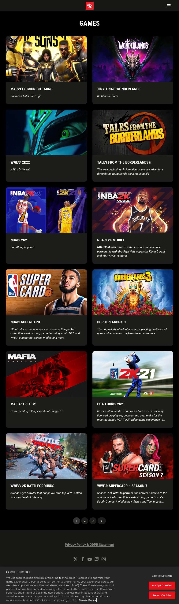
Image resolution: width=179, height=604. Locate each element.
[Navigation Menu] (169, 6)
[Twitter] (75, 559)
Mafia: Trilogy (23, 404)
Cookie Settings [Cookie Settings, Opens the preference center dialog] (162, 575)
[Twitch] (97, 559)
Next (102, 520)
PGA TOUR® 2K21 (111, 404)
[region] (89, 585)
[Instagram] (104, 559)
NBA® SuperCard (25, 322)
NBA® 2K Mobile (111, 240)
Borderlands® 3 (111, 322)
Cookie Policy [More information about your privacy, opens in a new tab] (87, 600)
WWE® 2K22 (20, 162)
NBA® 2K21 (19, 240)
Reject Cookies (162, 595)
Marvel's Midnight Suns (31, 89)
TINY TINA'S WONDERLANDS (118, 89)
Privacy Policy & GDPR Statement (89, 544)
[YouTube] (90, 559)
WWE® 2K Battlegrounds (32, 486)
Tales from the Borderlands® (124, 162)
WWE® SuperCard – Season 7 (122, 486)
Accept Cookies (162, 585)
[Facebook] (82, 559)
